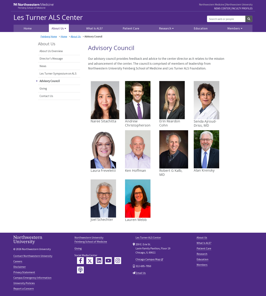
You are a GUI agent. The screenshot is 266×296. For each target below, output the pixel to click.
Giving (43, 88)
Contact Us (46, 96)
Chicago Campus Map (148, 259)
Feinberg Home (49, 36)
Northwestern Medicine (211, 4)
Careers (17, 261)
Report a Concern (23, 288)
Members (202, 264)
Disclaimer (19, 266)
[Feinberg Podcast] (80, 270)
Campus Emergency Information (32, 277)
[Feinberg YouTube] (108, 260)
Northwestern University (239, 4)
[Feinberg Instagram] (117, 260)
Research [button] (165, 28)
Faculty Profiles (242, 8)
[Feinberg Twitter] (89, 260)
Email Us (141, 273)
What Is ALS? (94, 28)
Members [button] (233, 28)
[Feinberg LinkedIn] (99, 260)
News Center (222, 8)
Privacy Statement (24, 272)
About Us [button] (58, 28)
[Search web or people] (226, 19)
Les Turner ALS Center (48, 17)
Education (200, 28)
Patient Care (131, 28)
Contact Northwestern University (32, 256)
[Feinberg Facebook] (80, 260)
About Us (76, 36)
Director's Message (51, 58)
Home (28, 28)
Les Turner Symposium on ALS (58, 73)
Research (202, 253)
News (43, 66)
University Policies (24, 283)
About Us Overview (51, 51)
